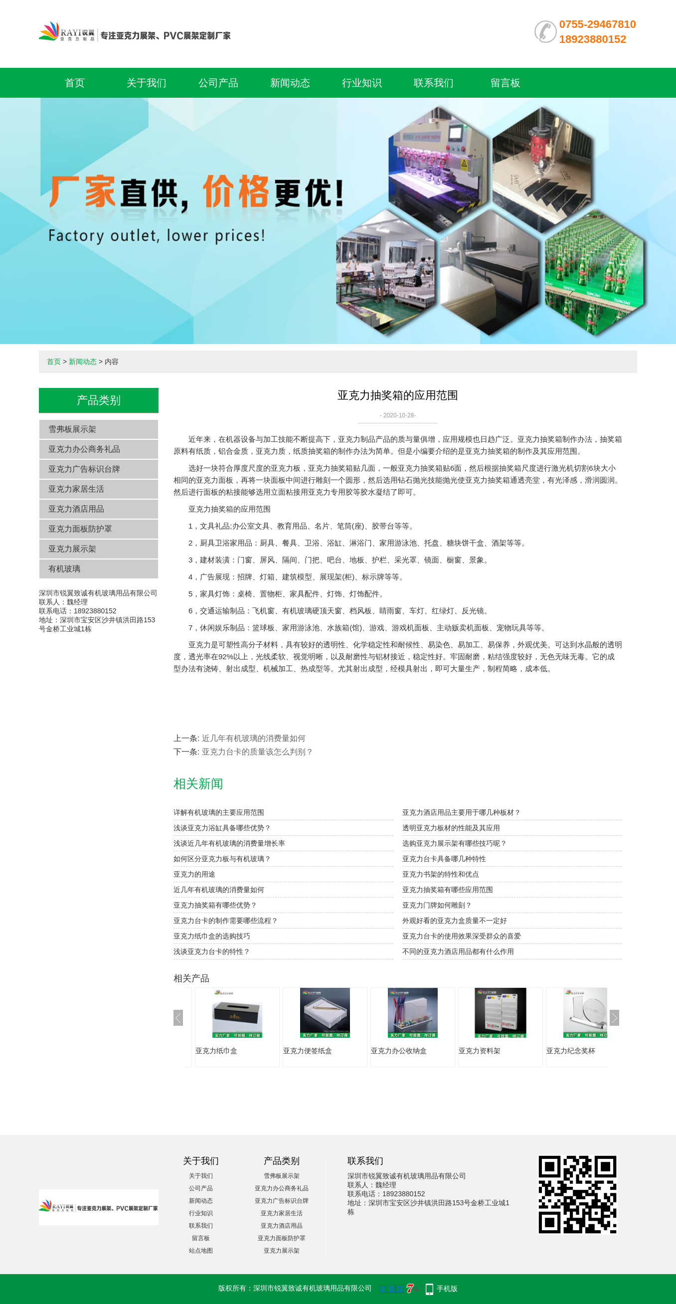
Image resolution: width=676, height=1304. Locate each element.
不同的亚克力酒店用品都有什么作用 (458, 951)
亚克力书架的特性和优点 (440, 874)
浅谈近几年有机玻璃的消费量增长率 (229, 843)
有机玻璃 (64, 568)
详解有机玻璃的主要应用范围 (218, 812)
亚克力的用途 (194, 874)
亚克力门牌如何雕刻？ (437, 905)
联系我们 (434, 82)
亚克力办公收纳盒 (399, 1051)
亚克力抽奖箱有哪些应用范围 (447, 890)
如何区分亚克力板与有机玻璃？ (222, 859)
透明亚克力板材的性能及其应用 (451, 828)
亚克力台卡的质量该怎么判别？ (258, 751)
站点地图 (201, 1250)
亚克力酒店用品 (76, 509)
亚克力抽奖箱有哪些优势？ (215, 905)
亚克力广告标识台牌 (84, 469)
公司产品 (218, 82)
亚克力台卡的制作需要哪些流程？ (225, 921)
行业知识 (362, 82)
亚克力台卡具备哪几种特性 (444, 859)
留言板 (505, 82)
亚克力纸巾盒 (216, 1051)
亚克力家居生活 (76, 489)
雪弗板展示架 (72, 429)
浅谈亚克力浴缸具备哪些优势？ (222, 828)
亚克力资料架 (480, 1051)
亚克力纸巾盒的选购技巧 (211, 936)
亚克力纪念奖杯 (570, 1051)
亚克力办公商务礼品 (84, 449)
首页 (75, 82)
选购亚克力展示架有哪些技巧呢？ (454, 843)
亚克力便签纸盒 (307, 1051)
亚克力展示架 (72, 549)
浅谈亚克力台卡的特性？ (211, 951)
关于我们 (147, 82)
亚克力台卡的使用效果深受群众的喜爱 (461, 936)
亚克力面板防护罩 (80, 529)
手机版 (447, 1289)
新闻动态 (290, 82)
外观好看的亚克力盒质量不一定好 (454, 921)
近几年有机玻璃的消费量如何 (254, 738)
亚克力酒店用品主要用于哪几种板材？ (461, 812)
